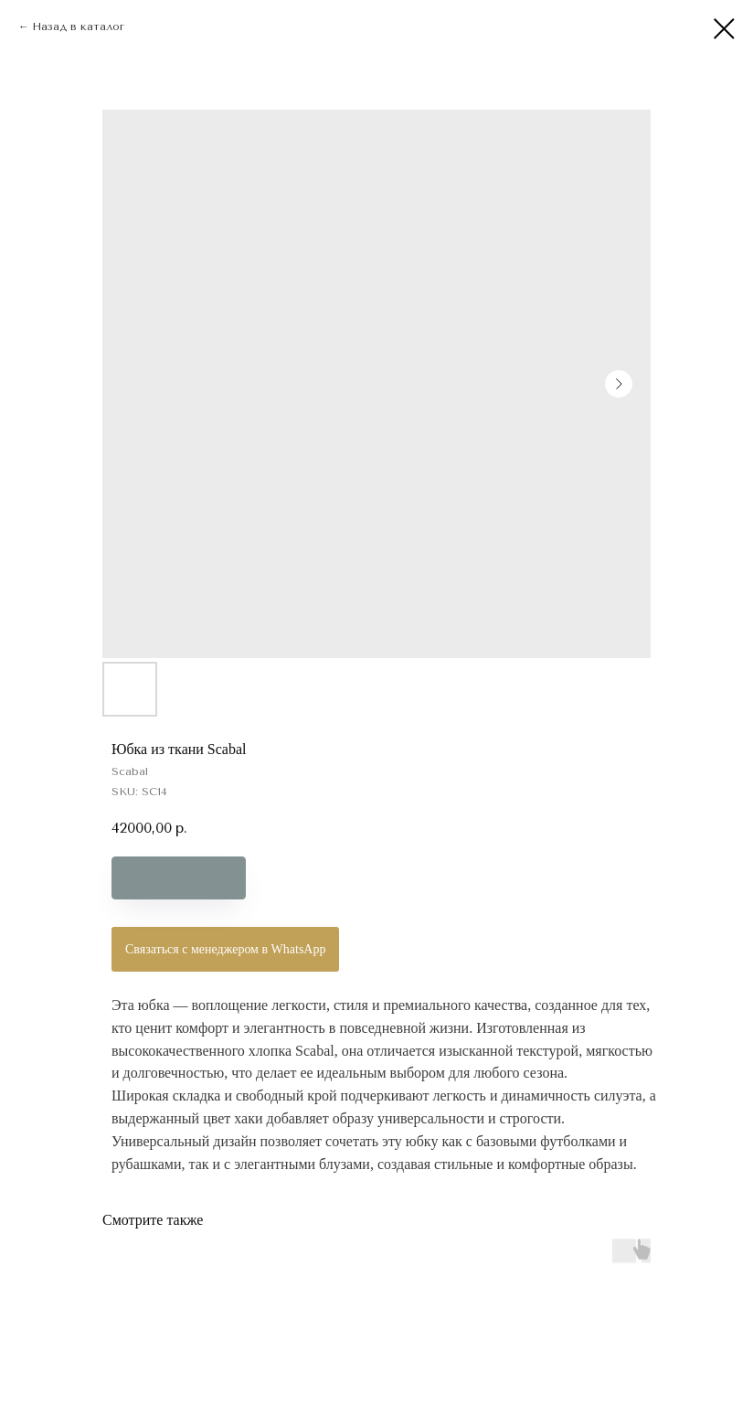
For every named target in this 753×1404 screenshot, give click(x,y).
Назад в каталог (78, 26)
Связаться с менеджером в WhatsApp (225, 949)
